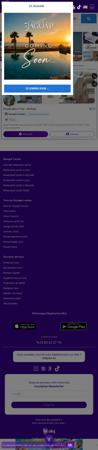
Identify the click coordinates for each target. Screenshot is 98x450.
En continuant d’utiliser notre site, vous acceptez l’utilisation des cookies (34, 445)
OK (70, 445)
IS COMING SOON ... (37, 88)
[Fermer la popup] (70, 5)
